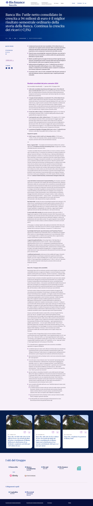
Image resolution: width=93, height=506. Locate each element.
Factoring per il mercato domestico (35, 3)
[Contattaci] (79, 3)
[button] (83, 3)
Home (10, 37)
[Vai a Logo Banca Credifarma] (30, 467)
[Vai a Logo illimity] (14, 476)
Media (62, 3)
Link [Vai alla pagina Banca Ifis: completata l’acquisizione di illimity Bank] (81, 431)
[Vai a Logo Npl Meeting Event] (79, 467)
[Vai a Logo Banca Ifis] (14, 467)
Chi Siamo (56, 3)
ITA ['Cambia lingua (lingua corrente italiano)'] (86, 3)
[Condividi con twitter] (6, 67)
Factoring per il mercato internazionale (47, 3)
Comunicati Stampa (22, 37)
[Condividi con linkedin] (12, 67)
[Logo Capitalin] (14, 493)
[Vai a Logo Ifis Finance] (63, 467)
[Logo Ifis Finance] (15, 3)
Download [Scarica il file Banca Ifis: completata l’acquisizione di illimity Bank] (85, 431)
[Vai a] (30, 476)
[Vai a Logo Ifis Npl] (46, 467)
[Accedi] (72, 3)
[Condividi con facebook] (9, 67)
